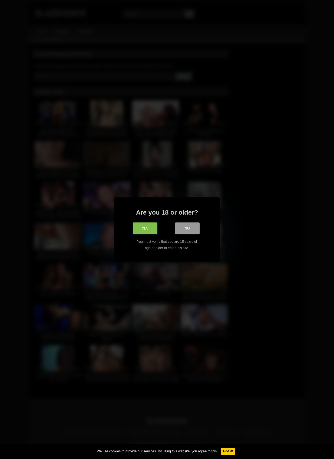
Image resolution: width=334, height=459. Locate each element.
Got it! (228, 451)
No (187, 228)
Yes (145, 228)
